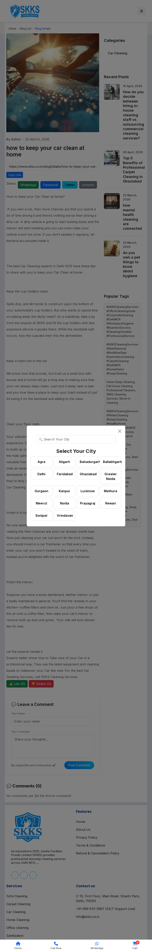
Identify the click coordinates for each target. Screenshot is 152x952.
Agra (41, 462)
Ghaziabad (88, 474)
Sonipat (41, 515)
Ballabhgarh (112, 462)
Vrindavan (65, 515)
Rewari (110, 503)
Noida (64, 503)
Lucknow (88, 491)
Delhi (41, 474)
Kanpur (64, 491)
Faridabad (65, 474)
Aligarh (64, 462)
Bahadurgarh (89, 462)
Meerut (41, 503)
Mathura (110, 491)
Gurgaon (41, 491)
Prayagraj (87, 503)
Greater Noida (110, 476)
